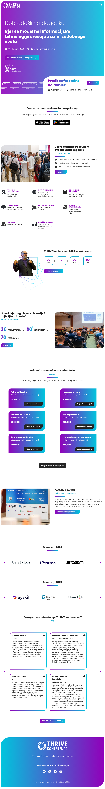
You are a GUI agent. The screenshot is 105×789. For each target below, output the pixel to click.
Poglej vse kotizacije (51, 465)
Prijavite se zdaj (52, 271)
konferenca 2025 (51, 721)
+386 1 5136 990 (42, 756)
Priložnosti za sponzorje (66, 512)
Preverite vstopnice (20, 57)
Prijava (91, 83)
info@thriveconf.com (64, 756)
